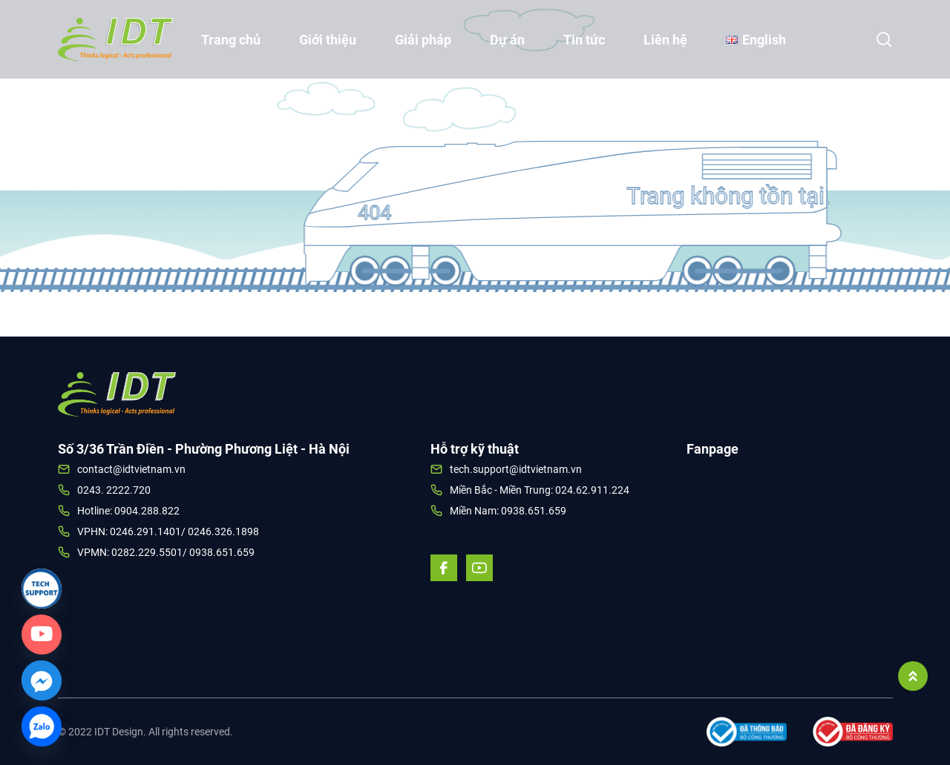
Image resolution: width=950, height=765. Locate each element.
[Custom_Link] (42, 635)
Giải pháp (423, 39)
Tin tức (584, 39)
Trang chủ (231, 39)
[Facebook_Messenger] (42, 680)
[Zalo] (42, 726)
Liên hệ (665, 39)
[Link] (42, 589)
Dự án (507, 39)
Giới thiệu (327, 39)
